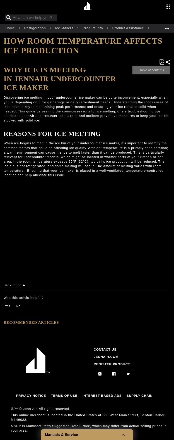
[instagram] (100, 374)
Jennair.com (106, 357)
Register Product (112, 364)
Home (10, 28)
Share (167, 62)
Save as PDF (161, 62)
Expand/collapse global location (166, 27)
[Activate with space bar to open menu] (167, 7)
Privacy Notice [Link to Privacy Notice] (31, 395)
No (18, 306)
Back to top (13, 285)
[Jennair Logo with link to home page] (38, 372)
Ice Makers (64, 28)
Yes (7, 306)
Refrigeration (35, 28)
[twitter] (128, 374)
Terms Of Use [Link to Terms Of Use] (64, 395)
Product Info (93, 28)
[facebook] (114, 374)
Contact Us (105, 349)
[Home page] (87, 6)
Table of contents (151, 70)
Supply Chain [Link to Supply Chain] (140, 395)
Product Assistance (128, 28)
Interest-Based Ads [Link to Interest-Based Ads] (102, 395)
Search (9, 17)
